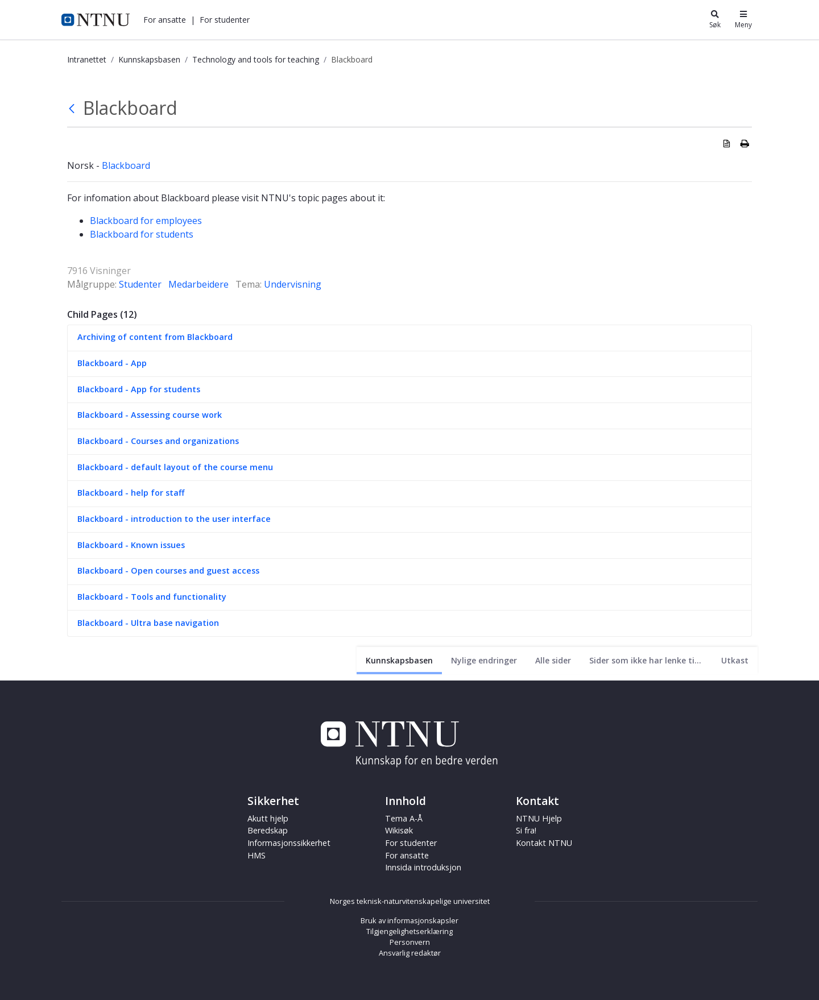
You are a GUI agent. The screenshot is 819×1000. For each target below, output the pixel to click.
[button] (164, 20)
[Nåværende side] (399, 660)
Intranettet (86, 59)
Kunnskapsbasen (149, 59)
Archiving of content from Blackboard (155, 336)
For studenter (225, 19)
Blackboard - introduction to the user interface (174, 518)
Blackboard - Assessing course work (149, 414)
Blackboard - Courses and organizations (158, 440)
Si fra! (526, 830)
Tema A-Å (404, 818)
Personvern (410, 942)
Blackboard (126, 165)
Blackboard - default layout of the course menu (175, 467)
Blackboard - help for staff (130, 492)
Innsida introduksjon (423, 867)
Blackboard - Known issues (131, 545)
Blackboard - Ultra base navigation (148, 622)
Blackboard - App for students (138, 389)
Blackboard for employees (146, 220)
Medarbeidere (198, 284)
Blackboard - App (112, 363)
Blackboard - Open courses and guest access (168, 570)
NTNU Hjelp (539, 818)
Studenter (140, 284)
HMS (256, 855)
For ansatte (164, 19)
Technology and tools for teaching (255, 59)
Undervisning (292, 284)
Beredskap (267, 830)
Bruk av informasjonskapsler (409, 920)
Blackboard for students (141, 234)
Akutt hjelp (267, 818)
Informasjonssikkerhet (288, 842)
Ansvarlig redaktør (410, 953)
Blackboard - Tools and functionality (151, 596)
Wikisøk (399, 830)
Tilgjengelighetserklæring (409, 931)
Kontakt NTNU (544, 842)
